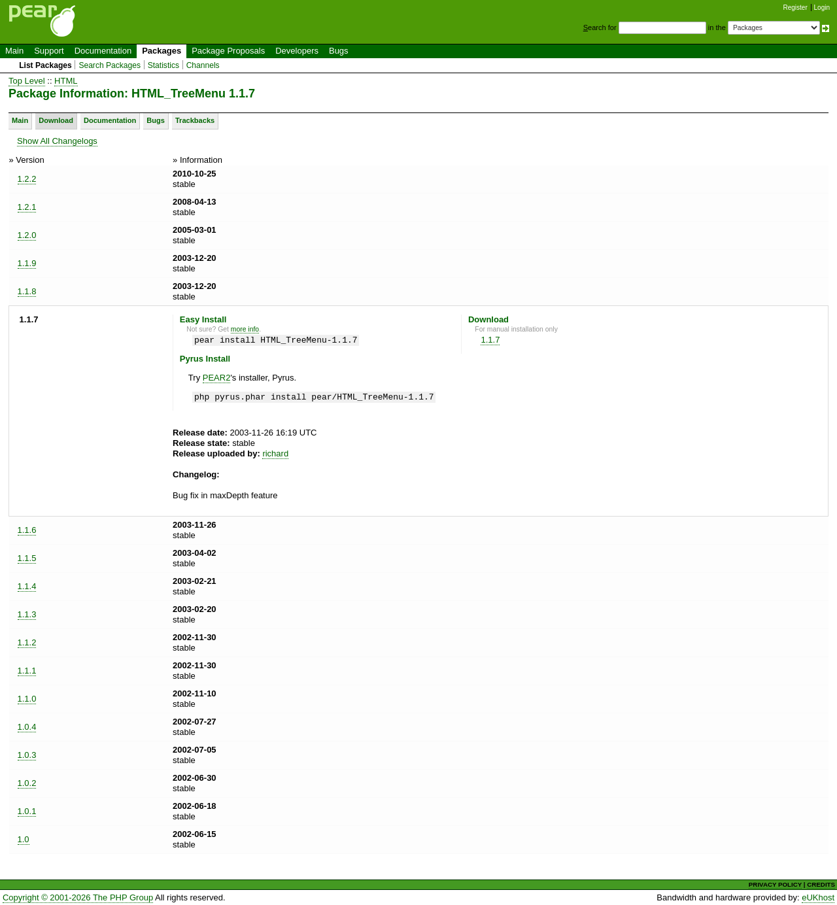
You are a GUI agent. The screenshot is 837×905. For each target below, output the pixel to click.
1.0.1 (27, 811)
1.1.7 (490, 340)
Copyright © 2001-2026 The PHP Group (78, 897)
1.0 (23, 839)
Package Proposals (228, 51)
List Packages (45, 65)
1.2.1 (27, 207)
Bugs (339, 51)
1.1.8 (27, 291)
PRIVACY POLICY (775, 884)
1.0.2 (27, 783)
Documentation (103, 51)
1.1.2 (27, 642)
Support (49, 51)
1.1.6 (27, 530)
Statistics (163, 65)
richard (275, 453)
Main (14, 51)
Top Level (27, 81)
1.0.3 (27, 755)
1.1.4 (27, 586)
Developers (296, 51)
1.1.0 (27, 699)
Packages (161, 51)
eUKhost (818, 897)
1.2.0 (27, 235)
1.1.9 (27, 263)
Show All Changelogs (57, 141)
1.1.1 (27, 670)
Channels (203, 65)
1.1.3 (27, 614)
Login (822, 7)
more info (245, 329)
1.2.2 (27, 179)
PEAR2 (217, 378)
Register (795, 7)
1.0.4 (27, 727)
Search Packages (109, 65)
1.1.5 (27, 558)
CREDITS (821, 884)
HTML (65, 81)
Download (56, 120)
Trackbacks (194, 120)
